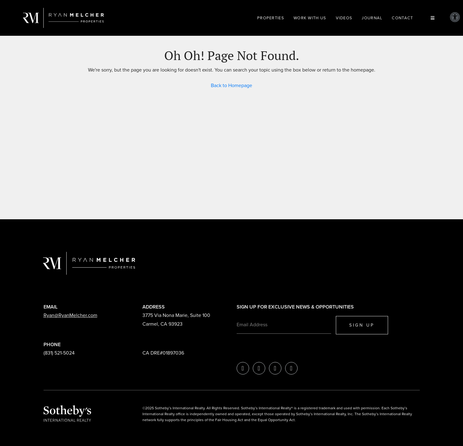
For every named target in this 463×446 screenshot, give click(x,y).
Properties (270, 18)
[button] (455, 17)
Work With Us (310, 18)
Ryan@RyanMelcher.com (70, 315)
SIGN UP (361, 325)
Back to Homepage (231, 85)
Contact (402, 18)
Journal (372, 18)
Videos (344, 18)
